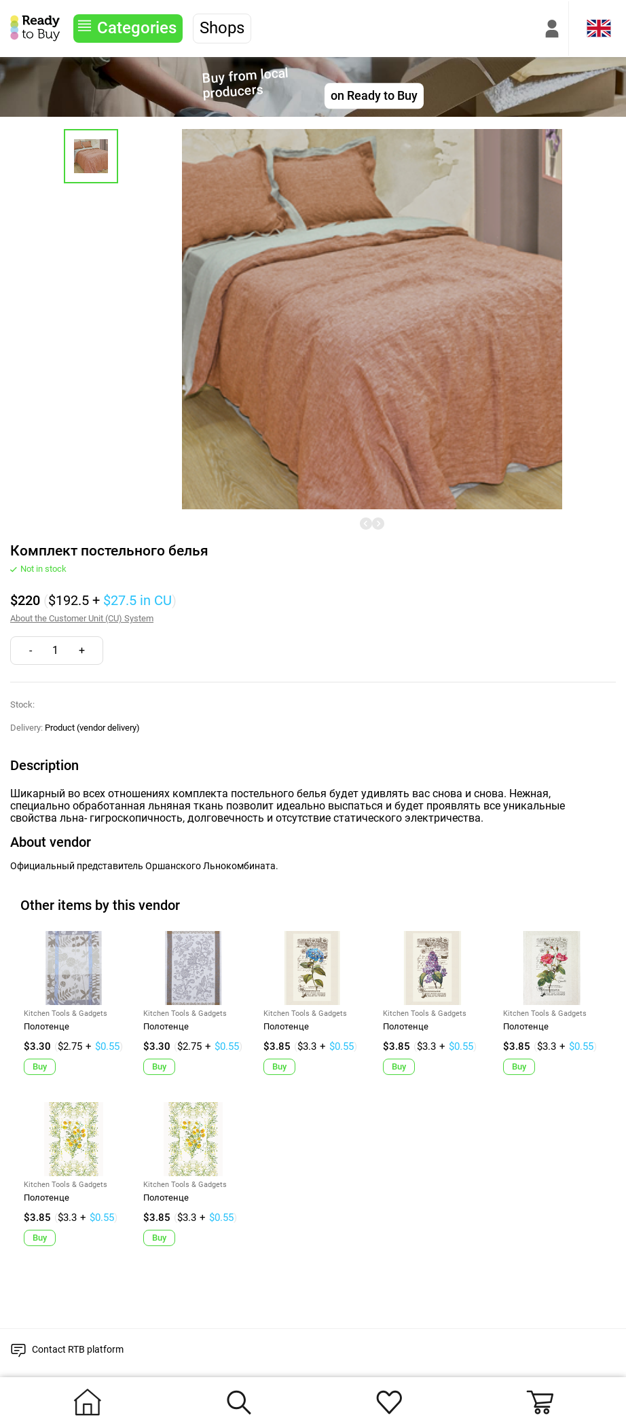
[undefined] (366, 523)
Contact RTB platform (78, 1349)
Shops (222, 27)
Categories (137, 27)
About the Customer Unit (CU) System (81, 618)
